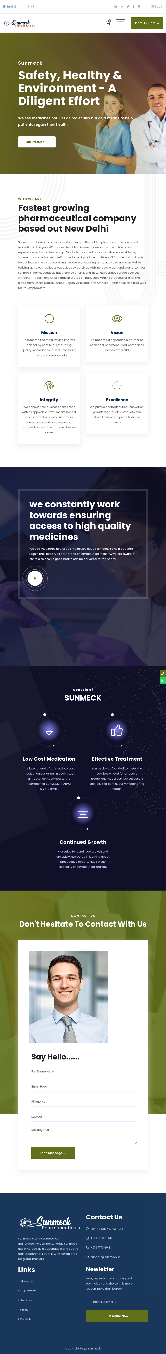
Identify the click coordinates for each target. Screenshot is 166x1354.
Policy (23, 1310)
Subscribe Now (117, 1316)
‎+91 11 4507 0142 (99, 1238)
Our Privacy (27, 1291)
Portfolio (25, 1319)
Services (25, 1300)
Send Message (53, 1153)
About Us (25, 1281)
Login (157, 6)
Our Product (37, 149)
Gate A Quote (147, 23)
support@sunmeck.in (103, 1257)
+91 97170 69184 (99, 1247)
